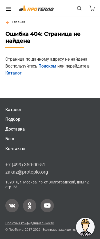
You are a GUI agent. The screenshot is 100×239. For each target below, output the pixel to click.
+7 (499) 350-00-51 (25, 164)
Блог (10, 138)
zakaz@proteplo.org (26, 172)
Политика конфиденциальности (29, 223)
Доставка (15, 129)
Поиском (47, 66)
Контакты (15, 148)
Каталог (13, 73)
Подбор (12, 119)
